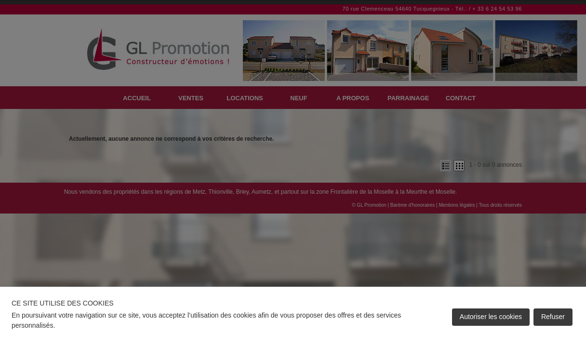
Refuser (553, 316)
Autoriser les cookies (491, 316)
